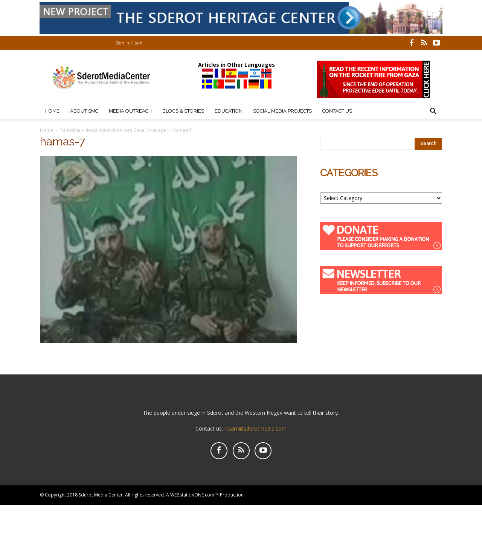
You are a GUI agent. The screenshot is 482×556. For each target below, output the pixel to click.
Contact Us (337, 111)
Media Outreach (130, 111)
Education (229, 111)
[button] (433, 112)
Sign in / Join (128, 43)
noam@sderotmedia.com (255, 428)
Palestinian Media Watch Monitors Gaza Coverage (113, 130)
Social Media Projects (282, 111)
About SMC (84, 111)
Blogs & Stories (183, 111)
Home (52, 111)
